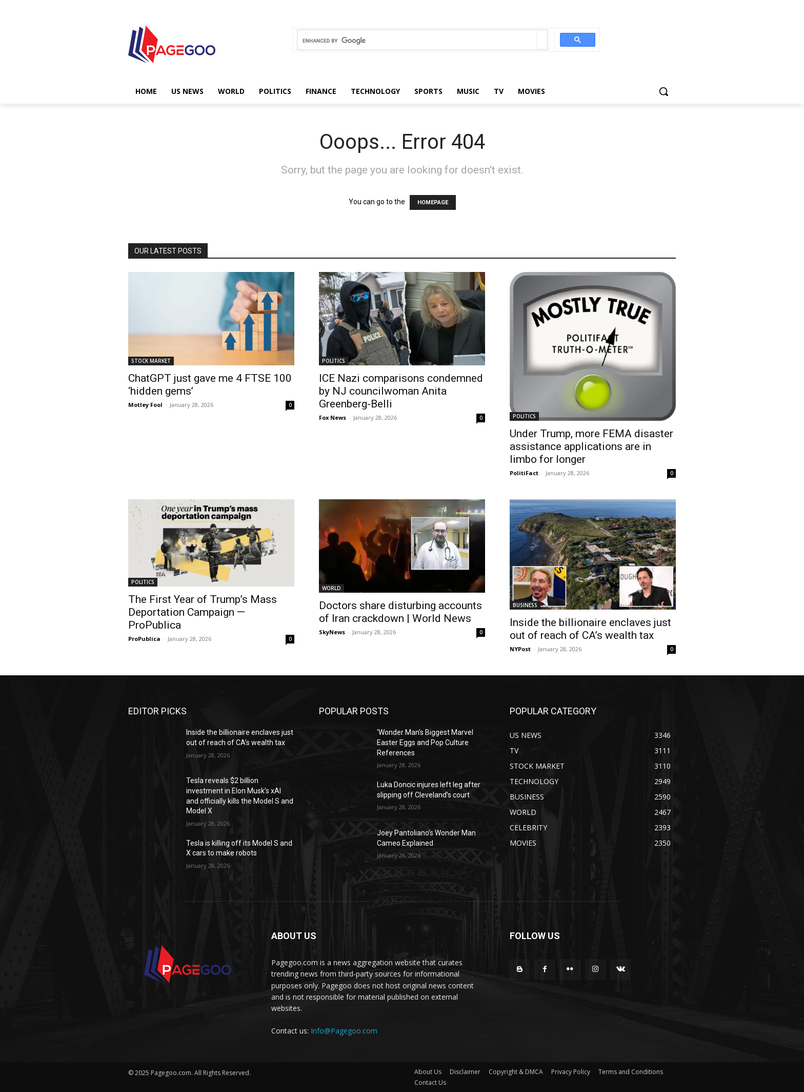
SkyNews (332, 632)
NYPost (520, 649)
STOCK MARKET (151, 360)
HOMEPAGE (432, 202)
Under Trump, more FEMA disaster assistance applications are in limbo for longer (591, 446)
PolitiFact (524, 473)
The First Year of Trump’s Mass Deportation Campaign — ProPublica (202, 612)
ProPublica (144, 638)
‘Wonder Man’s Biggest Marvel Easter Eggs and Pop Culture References (425, 742)
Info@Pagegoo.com (344, 1031)
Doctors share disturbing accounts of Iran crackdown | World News (400, 612)
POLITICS (333, 360)
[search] (417, 40)
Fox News (332, 417)
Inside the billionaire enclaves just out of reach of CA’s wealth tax (590, 628)
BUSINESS (525, 605)
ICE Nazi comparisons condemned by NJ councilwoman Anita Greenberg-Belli (401, 391)
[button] (663, 91)
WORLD (331, 588)
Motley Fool (145, 404)
